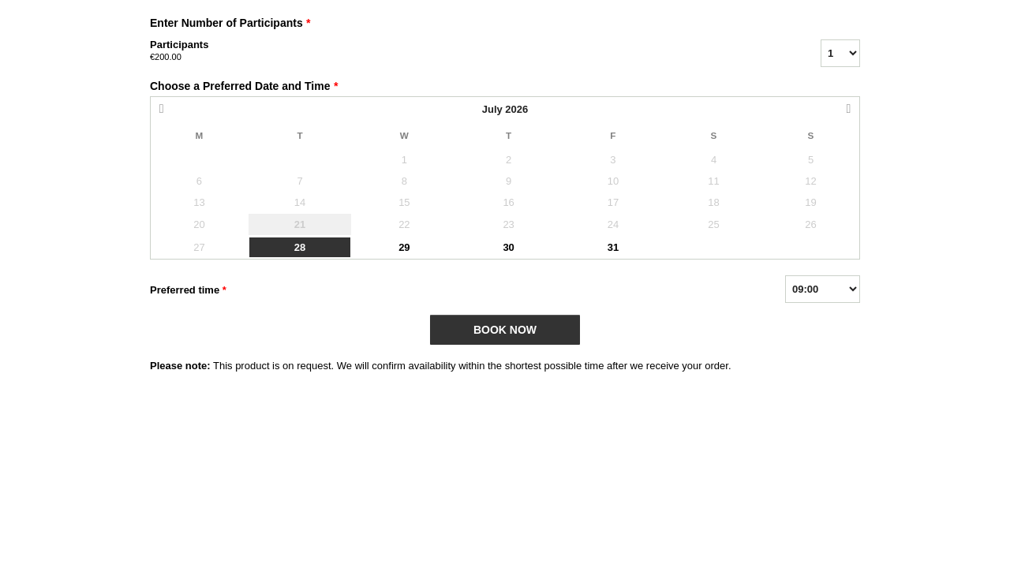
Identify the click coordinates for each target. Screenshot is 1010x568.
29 (404, 247)
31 (613, 247)
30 (508, 247)
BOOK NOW (505, 329)
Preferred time (188, 290)
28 (299, 247)
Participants (465, 51)
